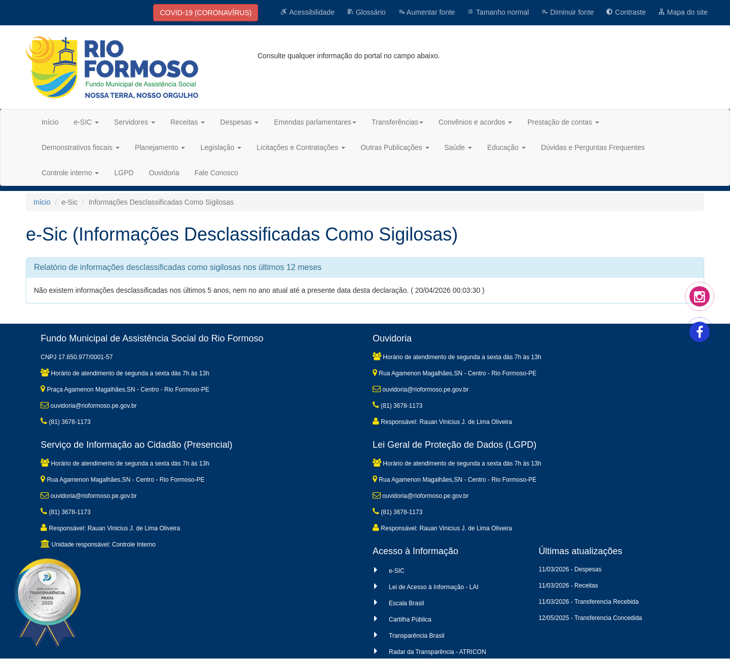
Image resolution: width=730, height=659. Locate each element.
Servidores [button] (134, 122)
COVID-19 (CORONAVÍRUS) (205, 13)
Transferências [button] (397, 122)
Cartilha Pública (410, 619)
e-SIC (397, 570)
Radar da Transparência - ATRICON (437, 651)
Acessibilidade (307, 12)
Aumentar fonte (426, 12)
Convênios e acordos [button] (475, 122)
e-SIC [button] (86, 122)
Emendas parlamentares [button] (315, 122)
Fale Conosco (216, 173)
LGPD (123, 173)
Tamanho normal (498, 12)
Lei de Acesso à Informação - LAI (434, 587)
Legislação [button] (220, 147)
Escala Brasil (406, 603)
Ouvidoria (164, 173)
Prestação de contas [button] (563, 122)
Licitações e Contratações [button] (301, 147)
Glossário (366, 12)
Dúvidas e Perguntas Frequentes (593, 147)
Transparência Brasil (417, 635)
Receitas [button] (187, 122)
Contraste (626, 12)
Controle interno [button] (70, 173)
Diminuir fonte (567, 12)
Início (50, 122)
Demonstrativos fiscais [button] (81, 147)
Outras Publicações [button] (394, 147)
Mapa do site (683, 12)
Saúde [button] (458, 147)
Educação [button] (506, 147)
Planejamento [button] (160, 147)
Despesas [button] (239, 122)
